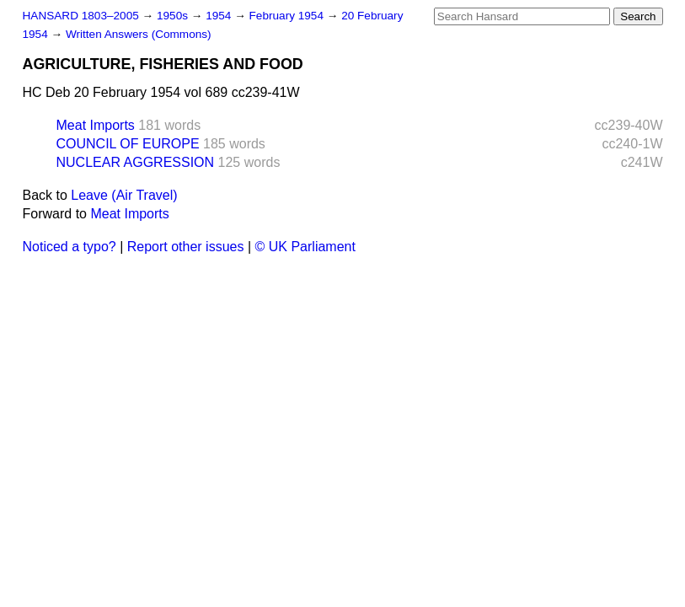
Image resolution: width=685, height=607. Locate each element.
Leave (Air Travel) (124, 195)
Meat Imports (95, 125)
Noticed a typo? (69, 246)
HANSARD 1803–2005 (81, 15)
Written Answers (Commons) (138, 34)
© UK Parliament (305, 246)
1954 (220, 15)
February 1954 (288, 15)
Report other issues (185, 246)
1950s (174, 15)
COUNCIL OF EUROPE (128, 144)
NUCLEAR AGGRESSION (135, 162)
